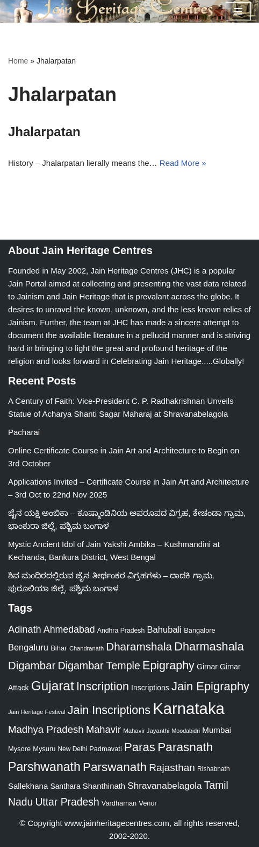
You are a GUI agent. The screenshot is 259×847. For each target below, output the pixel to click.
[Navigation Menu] (238, 11)
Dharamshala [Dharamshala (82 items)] (139, 646)
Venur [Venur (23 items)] (148, 803)
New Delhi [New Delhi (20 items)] (72, 749)
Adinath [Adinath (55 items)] (24, 629)
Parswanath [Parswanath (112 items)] (115, 767)
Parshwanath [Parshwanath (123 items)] (44, 767)
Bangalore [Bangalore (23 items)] (199, 630)
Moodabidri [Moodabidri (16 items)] (185, 730)
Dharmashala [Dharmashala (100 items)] (209, 646)
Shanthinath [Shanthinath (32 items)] (104, 786)
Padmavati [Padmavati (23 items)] (105, 749)
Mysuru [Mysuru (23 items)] (44, 749)
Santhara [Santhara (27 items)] (65, 786)
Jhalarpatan (44, 131)
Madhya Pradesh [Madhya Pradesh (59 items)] (46, 729)
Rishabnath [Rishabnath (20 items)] (213, 769)
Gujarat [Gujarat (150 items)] (52, 685)
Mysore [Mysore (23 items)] (19, 749)
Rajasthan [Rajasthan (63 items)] (172, 767)
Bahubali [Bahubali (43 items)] (164, 630)
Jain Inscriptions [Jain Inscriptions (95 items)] (109, 710)
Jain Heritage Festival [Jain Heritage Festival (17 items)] (37, 712)
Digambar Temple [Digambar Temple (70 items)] (98, 665)
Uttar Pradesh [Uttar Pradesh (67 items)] (67, 802)
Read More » (183, 162)
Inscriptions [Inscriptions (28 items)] (150, 687)
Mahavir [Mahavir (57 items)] (103, 729)
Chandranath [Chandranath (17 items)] (86, 648)
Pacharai (24, 432)
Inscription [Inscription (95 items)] (102, 686)
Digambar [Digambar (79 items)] (31, 665)
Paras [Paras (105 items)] (139, 747)
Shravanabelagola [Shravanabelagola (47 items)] (164, 785)
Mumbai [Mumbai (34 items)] (216, 729)
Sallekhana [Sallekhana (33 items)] (28, 785)
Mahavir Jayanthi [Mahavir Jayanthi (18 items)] (146, 730)
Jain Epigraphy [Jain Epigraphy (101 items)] (210, 686)
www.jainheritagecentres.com (116, 823)
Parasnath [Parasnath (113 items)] (185, 747)
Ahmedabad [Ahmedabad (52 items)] (69, 629)
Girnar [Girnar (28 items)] (207, 666)
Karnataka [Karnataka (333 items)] (189, 708)
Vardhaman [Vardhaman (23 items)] (119, 803)
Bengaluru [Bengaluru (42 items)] (28, 647)
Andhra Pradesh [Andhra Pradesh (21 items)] (121, 630)
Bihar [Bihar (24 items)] (59, 648)
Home (18, 61)
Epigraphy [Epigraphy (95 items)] (168, 665)
